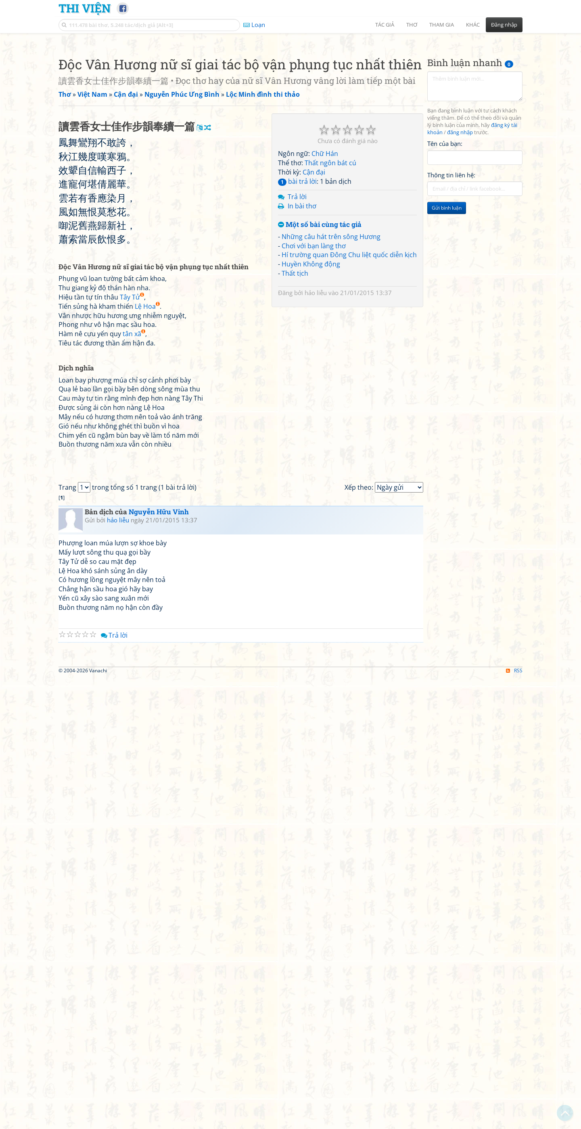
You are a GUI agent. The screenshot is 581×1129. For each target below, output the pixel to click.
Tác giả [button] (384, 24)
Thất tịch (295, 386)
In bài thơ (302, 318)
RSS (514, 1122)
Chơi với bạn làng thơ (314, 358)
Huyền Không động (311, 376)
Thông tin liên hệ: (451, 288)
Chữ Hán (324, 266)
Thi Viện (85, 8)
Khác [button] (473, 24)
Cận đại (314, 285)
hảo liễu (316, 405)
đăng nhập (460, 245)
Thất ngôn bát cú (330, 275)
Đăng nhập (504, 24)
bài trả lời (297, 294)
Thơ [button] (411, 24)
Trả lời (297, 309)
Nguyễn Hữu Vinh (159, 850)
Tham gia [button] (441, 24)
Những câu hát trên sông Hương (331, 349)
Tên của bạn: (444, 256)
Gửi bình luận (447, 320)
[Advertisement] (290, 94)
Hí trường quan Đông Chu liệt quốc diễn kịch (349, 367)
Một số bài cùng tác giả (320, 337)
